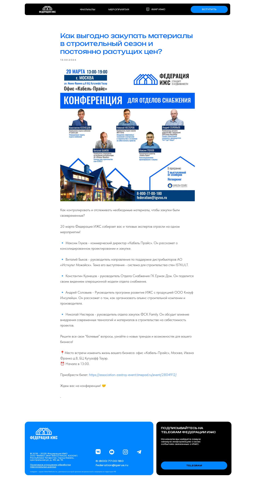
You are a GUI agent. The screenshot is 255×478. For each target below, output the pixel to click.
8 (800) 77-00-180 (110, 460)
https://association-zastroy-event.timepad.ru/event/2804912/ (133, 375)
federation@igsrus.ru (112, 465)
